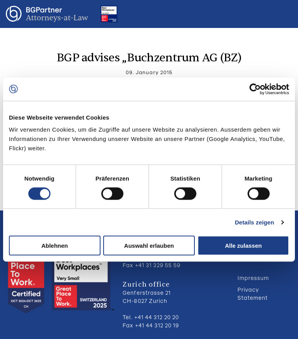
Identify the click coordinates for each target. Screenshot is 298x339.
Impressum (253, 278)
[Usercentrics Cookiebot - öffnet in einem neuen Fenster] (255, 89)
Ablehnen (55, 245)
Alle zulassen (243, 245)
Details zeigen (254, 222)
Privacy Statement (252, 293)
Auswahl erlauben (149, 245)
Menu (284, 14)
